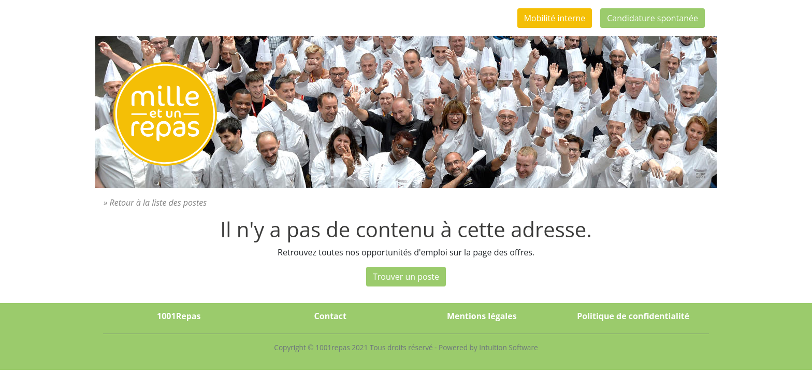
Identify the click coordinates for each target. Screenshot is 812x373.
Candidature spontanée (652, 18)
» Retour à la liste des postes (155, 202)
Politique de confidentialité (633, 316)
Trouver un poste (406, 276)
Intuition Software (508, 347)
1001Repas (178, 316)
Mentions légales (482, 316)
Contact (330, 316)
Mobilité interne (555, 18)
